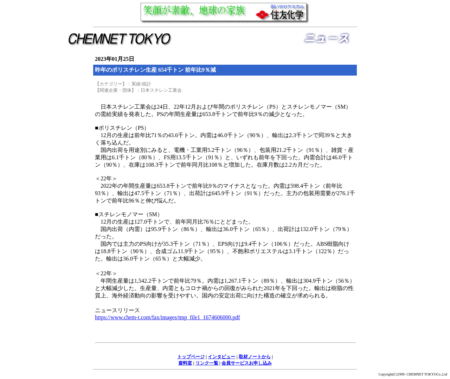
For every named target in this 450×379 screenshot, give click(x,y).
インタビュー (221, 356)
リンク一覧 (206, 363)
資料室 (185, 363)
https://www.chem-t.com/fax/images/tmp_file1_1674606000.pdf (167, 317)
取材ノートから (255, 356)
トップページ (191, 356)
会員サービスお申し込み (246, 363)
